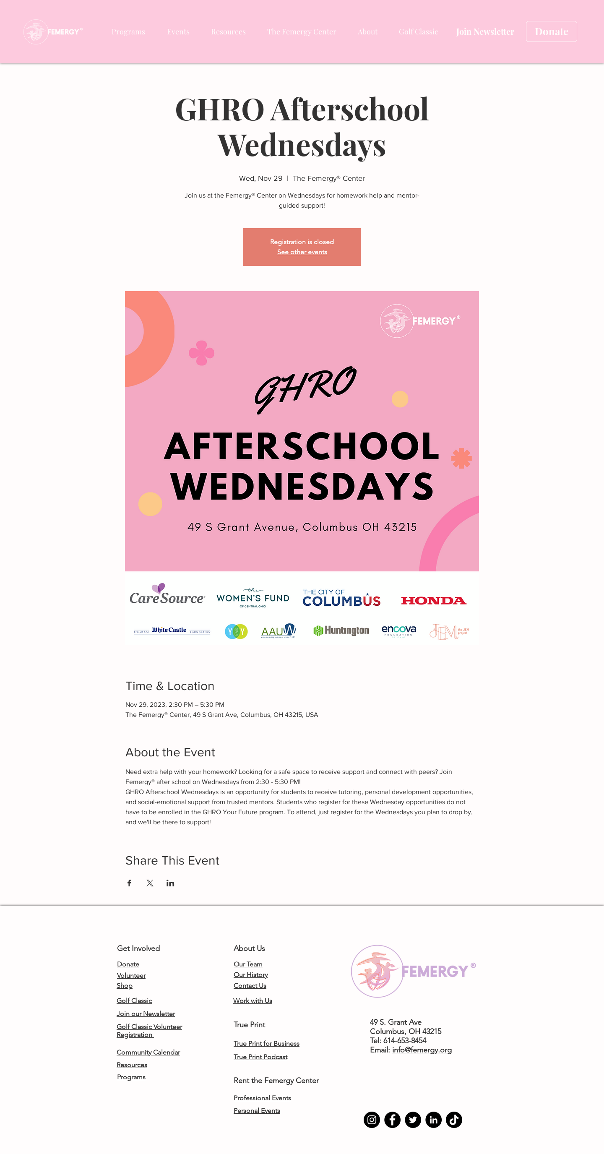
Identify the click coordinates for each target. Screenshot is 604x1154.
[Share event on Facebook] (129, 883)
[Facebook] (392, 1120)
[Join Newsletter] (485, 31)
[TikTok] (454, 1120)
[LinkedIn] (433, 1120)
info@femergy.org (422, 1050)
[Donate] (551, 31)
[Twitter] (413, 1120)
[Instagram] (372, 1120)
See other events (302, 252)
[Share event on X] (150, 883)
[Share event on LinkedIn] (170, 883)
